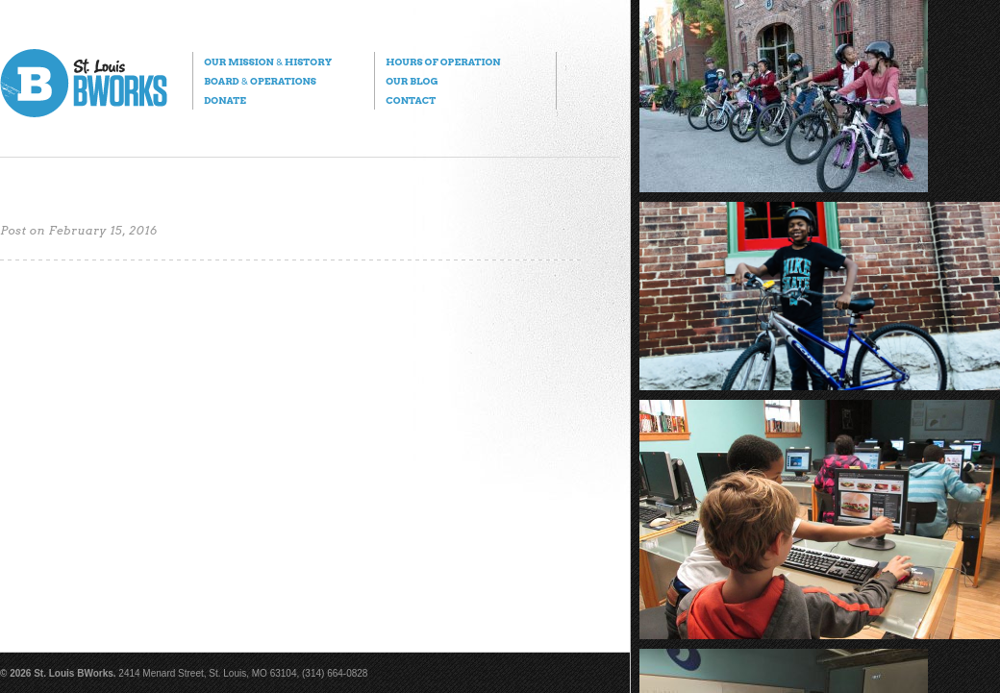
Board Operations (260, 81)
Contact (411, 100)
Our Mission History (268, 61)
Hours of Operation (443, 61)
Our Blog (412, 81)
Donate (225, 100)
